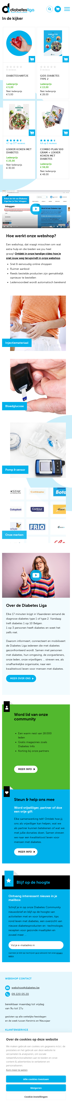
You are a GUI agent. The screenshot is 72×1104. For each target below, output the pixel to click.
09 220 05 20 (17, 994)
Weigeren (36, 1087)
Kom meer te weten (17, 1069)
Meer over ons (20, 678)
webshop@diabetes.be (22, 987)
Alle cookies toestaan (36, 1079)
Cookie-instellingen (36, 1096)
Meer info (25, 769)
